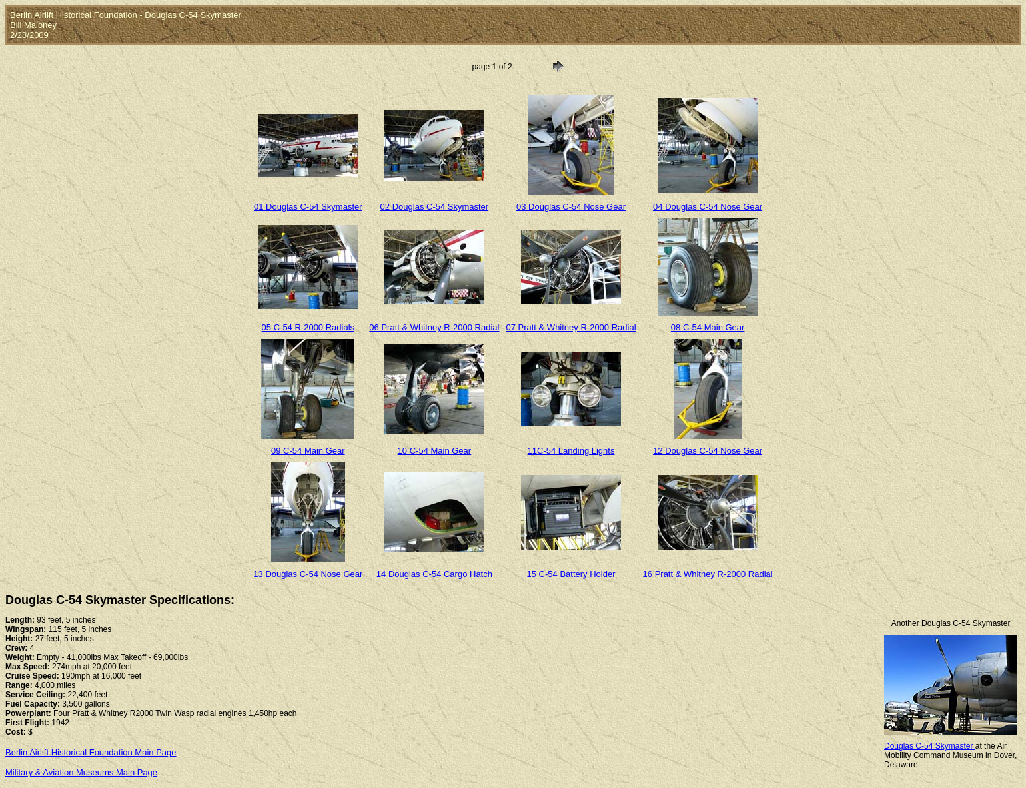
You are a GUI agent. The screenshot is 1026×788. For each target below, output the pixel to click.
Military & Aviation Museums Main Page (81, 772)
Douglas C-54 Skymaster (929, 746)
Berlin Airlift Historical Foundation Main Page (91, 752)
